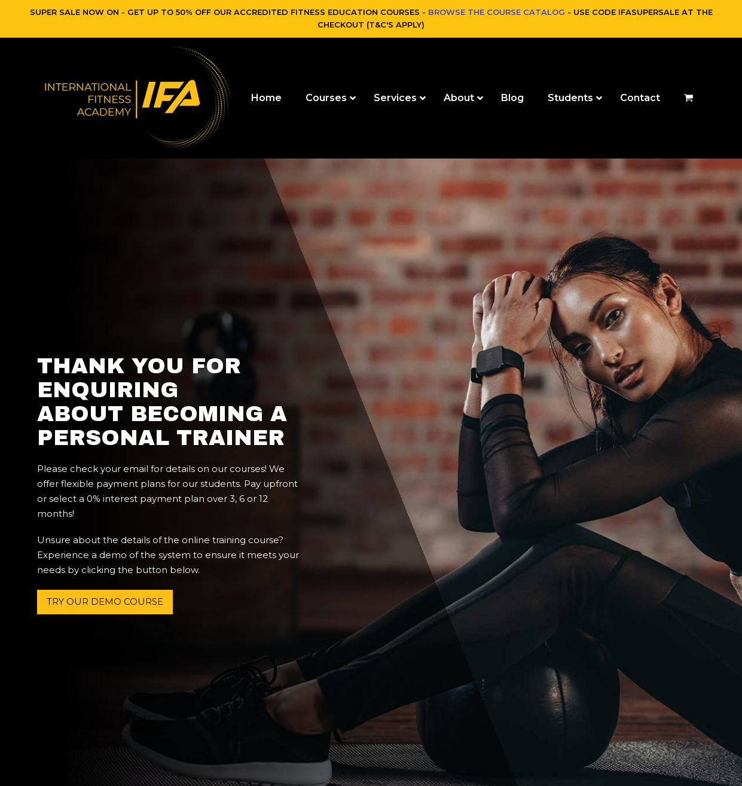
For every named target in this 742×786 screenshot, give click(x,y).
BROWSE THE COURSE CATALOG (496, 12)
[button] (688, 98)
